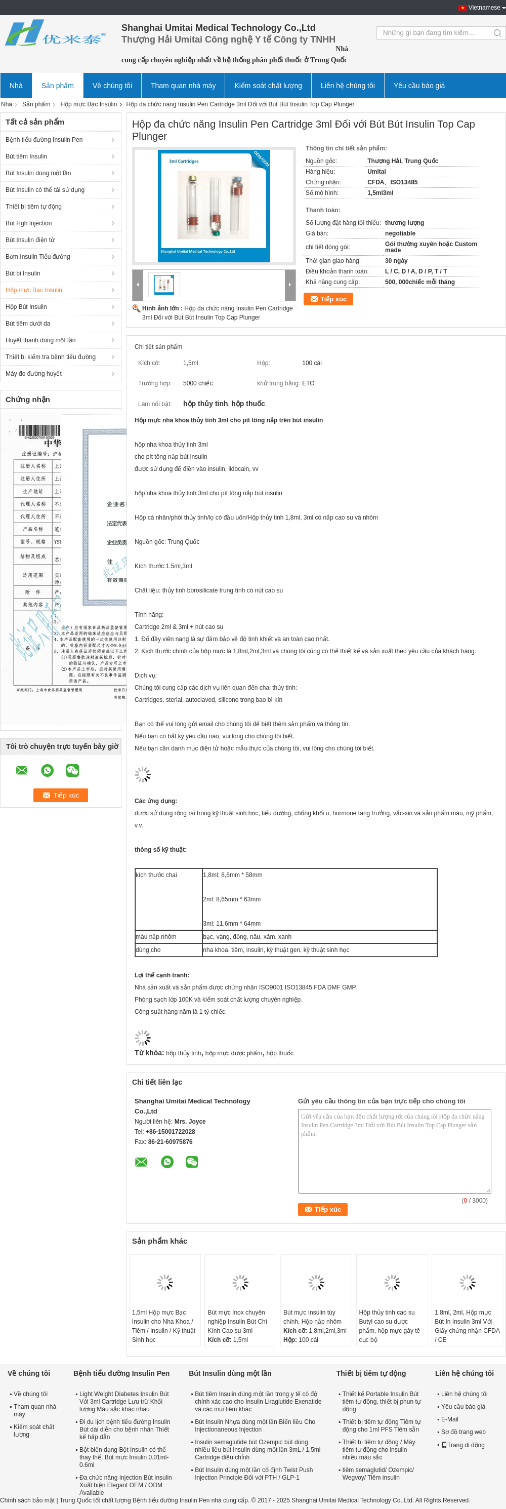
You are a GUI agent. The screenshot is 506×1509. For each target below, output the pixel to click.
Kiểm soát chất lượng (268, 86)
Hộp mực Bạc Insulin (88, 104)
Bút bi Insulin (23, 273)
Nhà (16, 86)
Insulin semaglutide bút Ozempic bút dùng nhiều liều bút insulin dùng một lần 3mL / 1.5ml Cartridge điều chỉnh (257, 1450)
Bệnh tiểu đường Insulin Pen (44, 139)
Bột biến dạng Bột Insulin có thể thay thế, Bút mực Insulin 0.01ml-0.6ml (123, 1457)
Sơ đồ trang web (463, 1432)
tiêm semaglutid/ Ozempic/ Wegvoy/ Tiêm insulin (378, 1473)
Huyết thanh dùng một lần (40, 340)
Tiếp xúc (333, 299)
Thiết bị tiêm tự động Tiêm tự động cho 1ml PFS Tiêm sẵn (382, 1425)
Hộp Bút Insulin (26, 306)
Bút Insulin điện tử (30, 240)
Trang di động (463, 1445)
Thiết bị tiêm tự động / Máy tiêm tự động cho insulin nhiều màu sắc (379, 1450)
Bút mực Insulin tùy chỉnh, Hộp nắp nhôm (312, 1317)
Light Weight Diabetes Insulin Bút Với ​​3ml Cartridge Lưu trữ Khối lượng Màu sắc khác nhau (124, 1402)
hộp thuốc (280, 1053)
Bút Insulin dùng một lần (38, 173)
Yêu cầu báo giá (419, 86)
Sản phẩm (57, 86)
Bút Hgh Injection (29, 223)
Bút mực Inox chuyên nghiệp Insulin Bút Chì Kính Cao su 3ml (237, 1321)
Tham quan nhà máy (183, 86)
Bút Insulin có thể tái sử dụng (45, 189)
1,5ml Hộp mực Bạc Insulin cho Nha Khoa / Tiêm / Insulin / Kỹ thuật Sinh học (163, 1326)
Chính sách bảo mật (27, 1500)
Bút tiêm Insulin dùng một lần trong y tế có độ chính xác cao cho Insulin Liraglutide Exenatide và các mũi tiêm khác (258, 1402)
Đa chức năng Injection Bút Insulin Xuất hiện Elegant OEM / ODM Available (125, 1485)
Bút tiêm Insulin (26, 156)
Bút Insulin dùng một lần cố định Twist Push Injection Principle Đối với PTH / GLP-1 (254, 1473)
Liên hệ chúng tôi (348, 86)
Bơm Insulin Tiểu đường (38, 256)
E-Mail (449, 1419)
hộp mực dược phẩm (233, 1053)
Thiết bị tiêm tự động (34, 206)
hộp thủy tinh (183, 1053)
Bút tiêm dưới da (28, 323)
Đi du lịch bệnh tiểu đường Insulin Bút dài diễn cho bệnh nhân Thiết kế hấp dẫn (124, 1429)
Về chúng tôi (112, 86)
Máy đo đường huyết (34, 373)
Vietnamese (484, 7)
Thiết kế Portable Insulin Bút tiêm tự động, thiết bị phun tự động (382, 1402)
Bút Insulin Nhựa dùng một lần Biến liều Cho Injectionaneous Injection (255, 1425)
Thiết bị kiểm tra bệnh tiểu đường (51, 357)
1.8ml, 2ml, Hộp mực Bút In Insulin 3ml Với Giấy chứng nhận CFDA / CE (467, 1326)
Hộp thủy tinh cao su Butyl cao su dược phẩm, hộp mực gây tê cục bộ (389, 1326)
